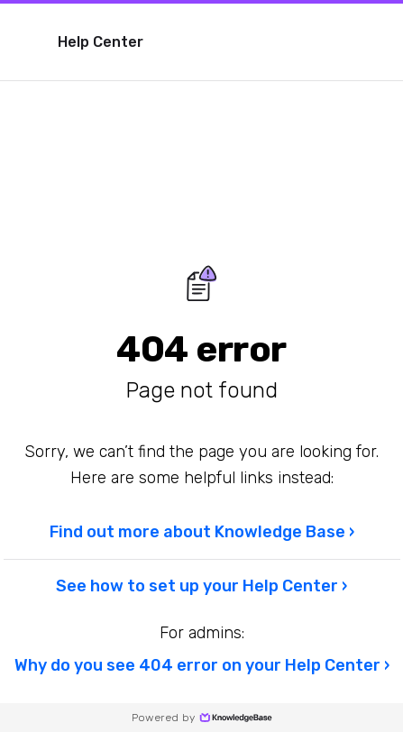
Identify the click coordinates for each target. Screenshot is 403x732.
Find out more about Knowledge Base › (202, 532)
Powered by (202, 717)
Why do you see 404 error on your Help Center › (201, 665)
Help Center (100, 41)
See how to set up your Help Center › (201, 586)
